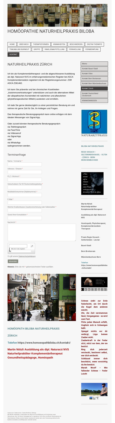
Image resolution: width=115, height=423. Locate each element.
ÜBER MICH (24, 44)
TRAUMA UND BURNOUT (19, 49)
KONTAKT (13, 54)
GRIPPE (37, 49)
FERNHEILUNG (75, 49)
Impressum (11, 413)
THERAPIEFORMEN (41, 44)
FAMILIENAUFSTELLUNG (54, 49)
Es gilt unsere (21, 256)
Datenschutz (18, 413)
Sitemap (34, 413)
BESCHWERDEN (76, 44)
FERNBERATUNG (91, 49)
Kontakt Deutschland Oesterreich (90, 94)
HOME (12, 44)
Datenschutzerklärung (27, 256)
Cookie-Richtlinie (26, 413)
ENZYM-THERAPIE (94, 44)
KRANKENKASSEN (89, 101)
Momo (84, 64)
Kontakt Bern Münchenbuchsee (94, 83)
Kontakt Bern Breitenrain (91, 78)
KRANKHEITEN (59, 44)
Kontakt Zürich (87, 88)
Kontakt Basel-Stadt (90, 69)
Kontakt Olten (87, 74)
